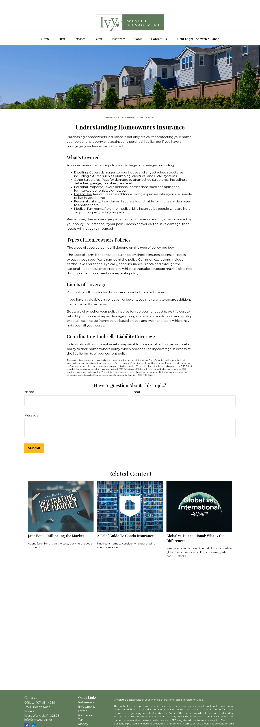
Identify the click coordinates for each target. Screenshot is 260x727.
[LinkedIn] (33, 714)
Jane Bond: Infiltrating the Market (56, 524)
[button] (45, 27)
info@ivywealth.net (38, 709)
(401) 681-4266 (44, 692)
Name (29, 381)
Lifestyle (84, 717)
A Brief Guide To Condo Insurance (125, 524)
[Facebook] (26, 714)
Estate (82, 700)
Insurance (85, 704)
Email (136, 381)
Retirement (86, 691)
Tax (80, 709)
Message (31, 404)
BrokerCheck (196, 688)
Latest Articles (88, 722)
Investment (86, 695)
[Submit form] (34, 437)
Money (83, 713)
